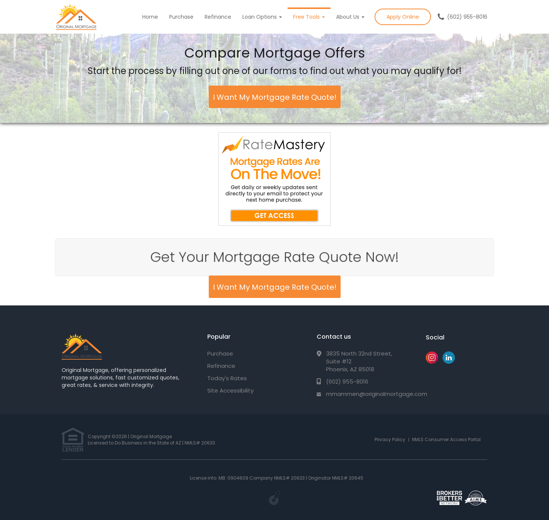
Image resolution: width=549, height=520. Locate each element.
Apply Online (403, 17)
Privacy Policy (390, 439)
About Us (350, 17)
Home (150, 17)
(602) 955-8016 (467, 17)
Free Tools (309, 17)
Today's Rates (227, 378)
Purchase (181, 17)
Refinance (218, 17)
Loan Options (262, 17)
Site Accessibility (230, 390)
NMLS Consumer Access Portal (446, 439)
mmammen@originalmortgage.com (376, 394)
